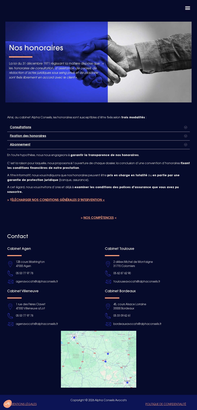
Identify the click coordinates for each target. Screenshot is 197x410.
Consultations (20, 127)
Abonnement (20, 144)
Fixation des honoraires (28, 136)
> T (56, 200)
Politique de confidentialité (165, 404)
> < (98, 217)
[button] (187, 8)
